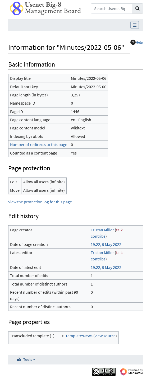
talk (119, 229)
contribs (98, 236)
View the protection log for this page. (40, 201)
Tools (27, 359)
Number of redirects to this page (38, 144)
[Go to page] (137, 8)
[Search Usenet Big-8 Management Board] (111, 8)
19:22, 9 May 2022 (106, 244)
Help (136, 42)
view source (105, 335)
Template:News (79, 335)
